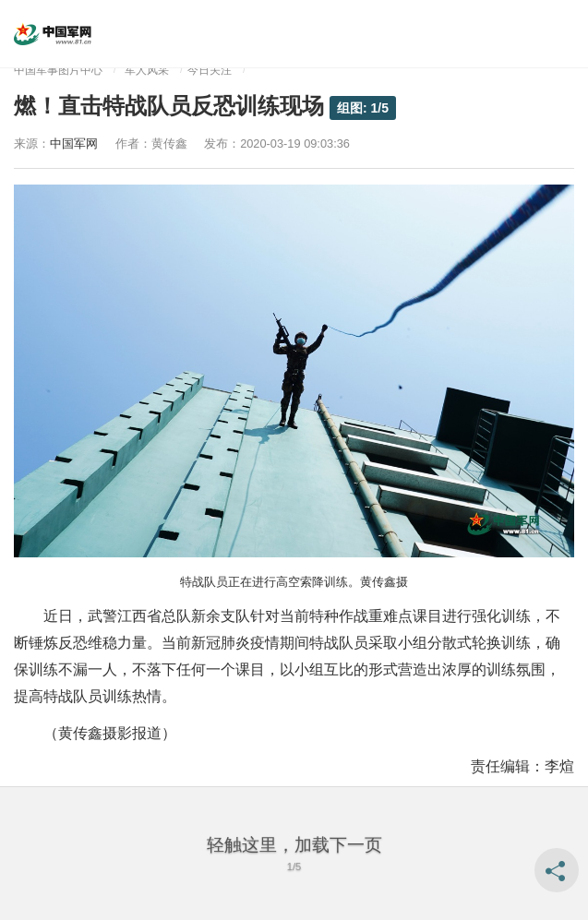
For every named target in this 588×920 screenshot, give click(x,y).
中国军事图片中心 (58, 70)
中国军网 (74, 143)
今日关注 (209, 70)
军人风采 (147, 70)
